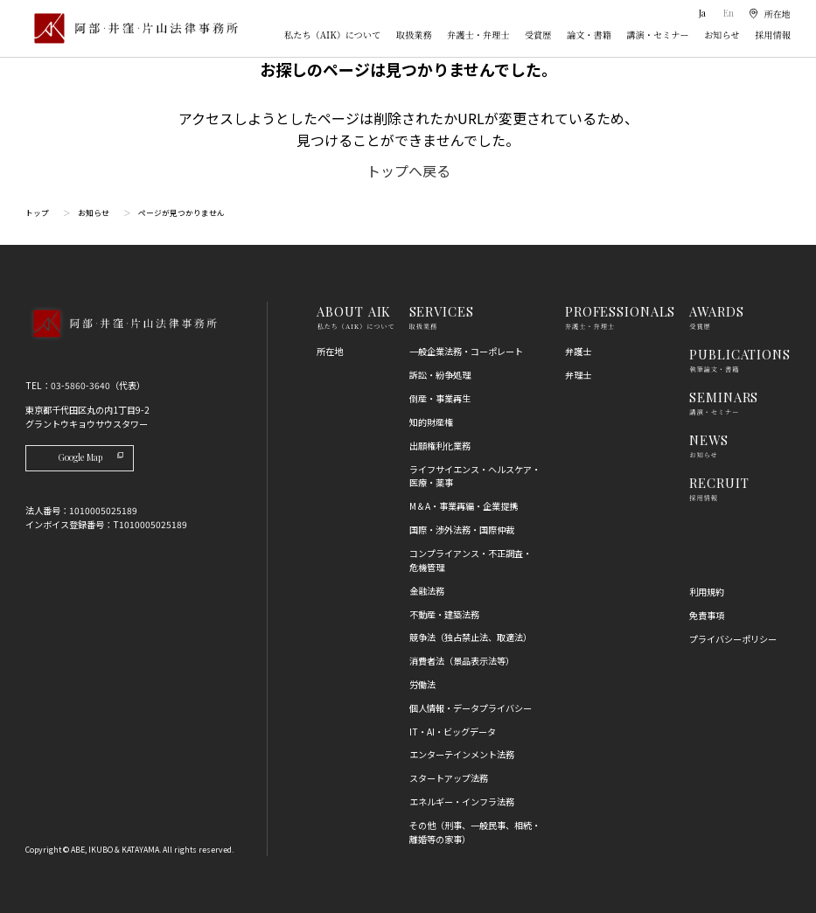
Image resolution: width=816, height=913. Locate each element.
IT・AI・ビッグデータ (452, 731)
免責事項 (706, 615)
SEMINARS (723, 397)
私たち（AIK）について (332, 34)
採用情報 (773, 34)
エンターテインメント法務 (461, 754)
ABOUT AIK (354, 311)
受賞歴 (538, 34)
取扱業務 (414, 34)
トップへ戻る (408, 170)
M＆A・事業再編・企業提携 (463, 505)
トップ (37, 213)
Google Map (91, 457)
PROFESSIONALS (620, 311)
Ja (703, 13)
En (728, 13)
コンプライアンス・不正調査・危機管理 (470, 560)
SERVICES (441, 311)
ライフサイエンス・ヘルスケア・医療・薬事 (475, 476)
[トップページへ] (120, 340)
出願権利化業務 (440, 445)
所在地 (330, 351)
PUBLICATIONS (740, 354)
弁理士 (578, 374)
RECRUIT (719, 482)
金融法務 (426, 590)
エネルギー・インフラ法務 (461, 801)
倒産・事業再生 (440, 398)
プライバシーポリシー (733, 638)
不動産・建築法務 (444, 614)
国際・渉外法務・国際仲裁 (461, 529)
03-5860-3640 (80, 385)
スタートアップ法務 (448, 777)
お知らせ (721, 34)
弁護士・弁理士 (478, 34)
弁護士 (578, 351)
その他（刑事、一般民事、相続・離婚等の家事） (475, 832)
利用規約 (706, 591)
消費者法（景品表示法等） (461, 660)
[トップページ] (131, 28)
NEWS (709, 440)
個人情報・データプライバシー (470, 707)
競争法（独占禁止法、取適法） (470, 637)
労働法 (422, 684)
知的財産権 (431, 422)
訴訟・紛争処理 (440, 374)
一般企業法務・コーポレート (466, 351)
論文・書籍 (589, 34)
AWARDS (716, 311)
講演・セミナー (657, 34)
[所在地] (770, 13)
